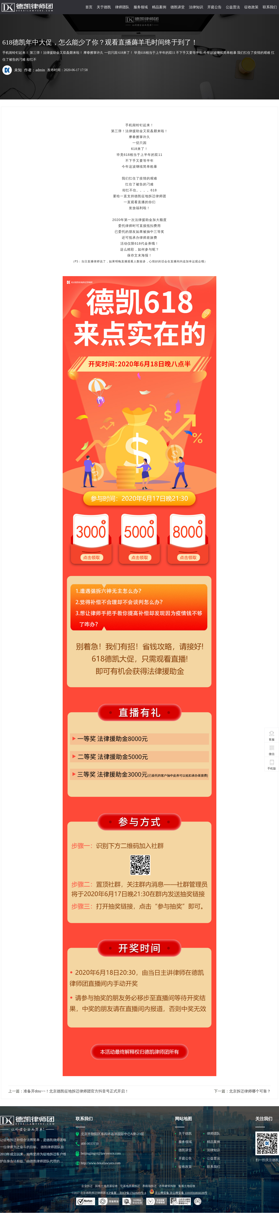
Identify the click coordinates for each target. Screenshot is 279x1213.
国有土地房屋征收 (106, 1186)
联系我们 (270, 7)
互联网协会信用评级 (198, 1202)
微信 (272, 750)
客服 (272, 735)
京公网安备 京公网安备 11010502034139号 (181, 1193)
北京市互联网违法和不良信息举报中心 (180, 1202)
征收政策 (251, 7)
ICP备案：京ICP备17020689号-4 (126, 1193)
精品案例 (159, 7)
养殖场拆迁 (149, 1186)
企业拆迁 (87, 1186)
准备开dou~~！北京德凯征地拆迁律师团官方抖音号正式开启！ (76, 1091)
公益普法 (233, 7)
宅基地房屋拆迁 (130, 1186)
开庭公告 (214, 7)
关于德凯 (104, 7)
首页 (88, 7)
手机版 (271, 764)
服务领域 (141, 7)
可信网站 (132, 1202)
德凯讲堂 (177, 7)
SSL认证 (85, 1202)
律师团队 (122, 7)
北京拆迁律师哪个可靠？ (250, 1091)
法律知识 (196, 7)
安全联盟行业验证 (108, 1202)
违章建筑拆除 (167, 1186)
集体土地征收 (186, 1186)
